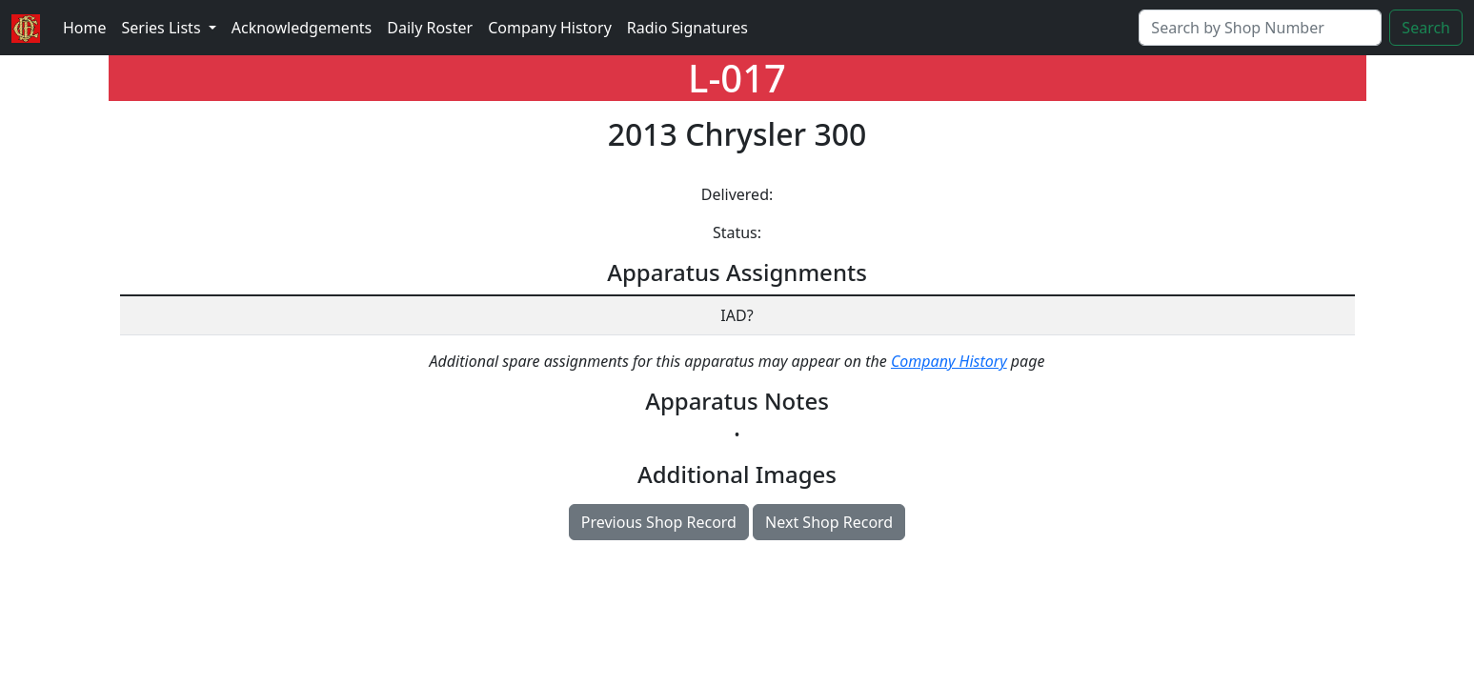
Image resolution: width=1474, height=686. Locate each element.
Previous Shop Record (659, 522)
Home (85, 27)
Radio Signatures (687, 27)
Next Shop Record (829, 522)
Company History (550, 27)
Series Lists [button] (163, 27)
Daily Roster (430, 27)
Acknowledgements (302, 27)
